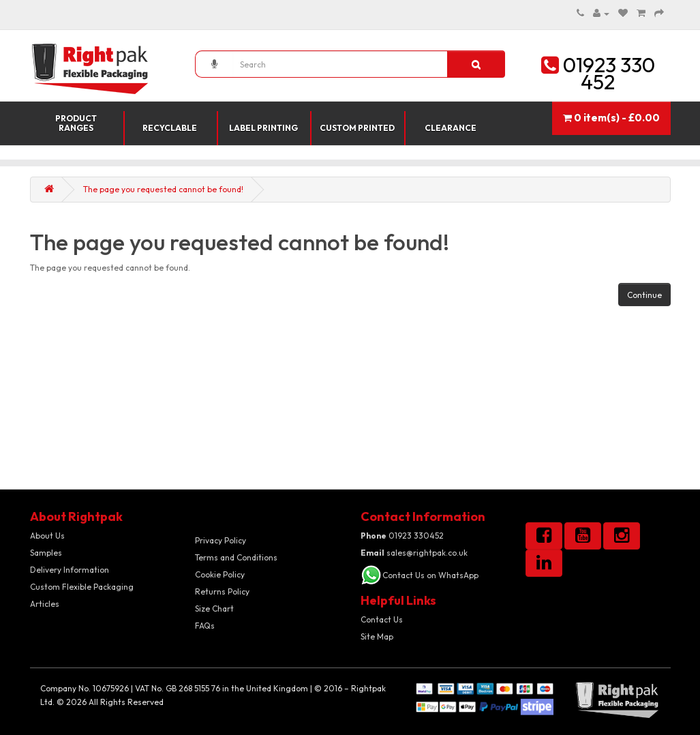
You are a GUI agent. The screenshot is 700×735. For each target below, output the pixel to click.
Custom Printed (357, 128)
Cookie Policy (220, 574)
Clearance (450, 128)
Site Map (377, 636)
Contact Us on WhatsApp (430, 575)
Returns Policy (222, 591)
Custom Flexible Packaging (82, 587)
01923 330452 (402, 535)
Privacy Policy (220, 540)
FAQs (205, 625)
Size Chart (214, 608)
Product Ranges (76, 123)
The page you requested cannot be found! (163, 189)
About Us (47, 535)
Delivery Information (69, 570)
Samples (46, 553)
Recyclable (169, 128)
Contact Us (382, 619)
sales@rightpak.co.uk (414, 553)
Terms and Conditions (236, 557)
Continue (644, 295)
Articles (44, 604)
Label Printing (263, 128)
